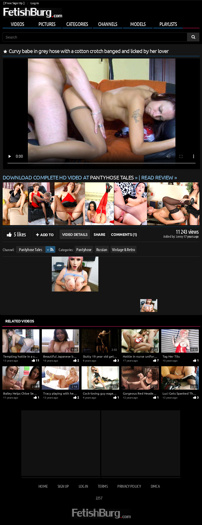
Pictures (46, 24)
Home (43, 486)
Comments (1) (124, 234)
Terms (103, 486)
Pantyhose (84, 249)
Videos (17, 24)
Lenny (180, 236)
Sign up (63, 486)
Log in (35, 3)
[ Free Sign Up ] (13, 3)
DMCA (155, 486)
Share (99, 234)
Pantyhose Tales (30, 249)
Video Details (75, 234)
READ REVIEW (157, 177)
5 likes (20, 234)
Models (137, 24)
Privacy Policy (129, 486)
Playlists (168, 24)
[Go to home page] (32, 13)
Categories (77, 24)
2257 (99, 497)
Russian (102, 249)
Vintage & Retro (123, 249)
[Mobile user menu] (101, 23)
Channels (107, 24)
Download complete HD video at (69, 177)
